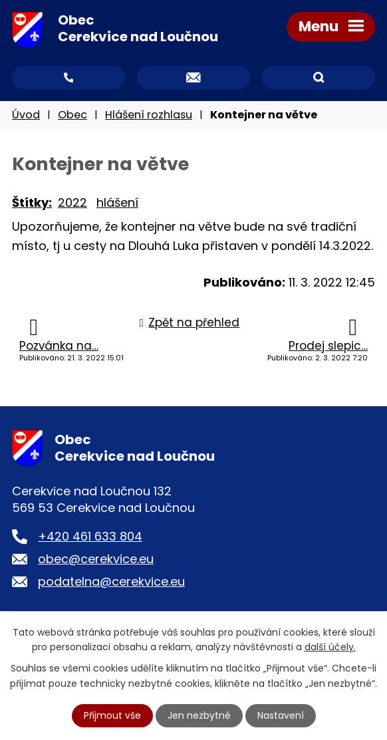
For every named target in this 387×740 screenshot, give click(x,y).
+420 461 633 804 (90, 536)
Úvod (26, 114)
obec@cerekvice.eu (96, 559)
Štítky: (32, 202)
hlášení (117, 202)
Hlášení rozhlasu (148, 114)
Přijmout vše (112, 715)
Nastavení (280, 715)
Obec (72, 114)
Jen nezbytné (199, 715)
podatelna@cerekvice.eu (111, 581)
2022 (72, 202)
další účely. (330, 647)
